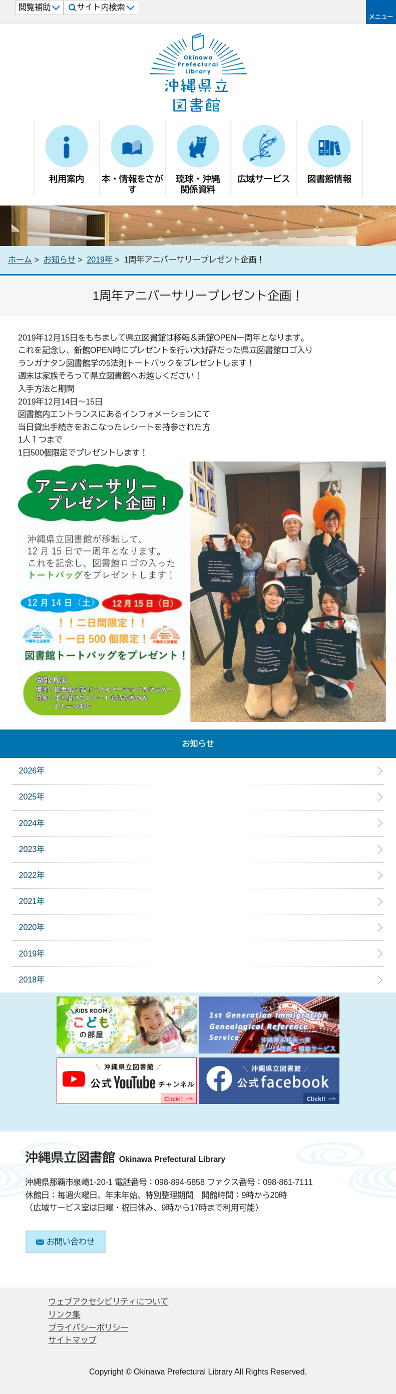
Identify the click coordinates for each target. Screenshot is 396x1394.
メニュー (381, 17)
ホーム (20, 260)
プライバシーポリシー (89, 1328)
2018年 (32, 980)
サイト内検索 (101, 7)
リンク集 (65, 1314)
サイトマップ (73, 1340)
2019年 (100, 260)
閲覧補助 (39, 7)
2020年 (32, 927)
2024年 (32, 823)
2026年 (32, 770)
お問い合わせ (65, 1242)
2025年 (32, 796)
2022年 (32, 875)
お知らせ (60, 260)
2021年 (32, 901)
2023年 (32, 849)
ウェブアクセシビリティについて (109, 1302)
